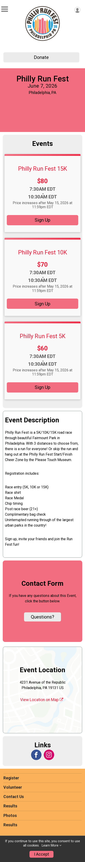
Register (11, 778)
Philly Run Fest (42, 79)
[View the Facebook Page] (36, 755)
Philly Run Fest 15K (42, 168)
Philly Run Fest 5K (43, 336)
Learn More (50, 845)
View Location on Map (41, 699)
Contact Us (13, 796)
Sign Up (42, 220)
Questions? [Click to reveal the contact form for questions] (42, 617)
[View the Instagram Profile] (49, 755)
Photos (10, 815)
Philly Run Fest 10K (42, 252)
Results (10, 806)
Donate (41, 57)
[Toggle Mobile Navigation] (4, 9)
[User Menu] (77, 10)
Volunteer (12, 787)
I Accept (41, 854)
